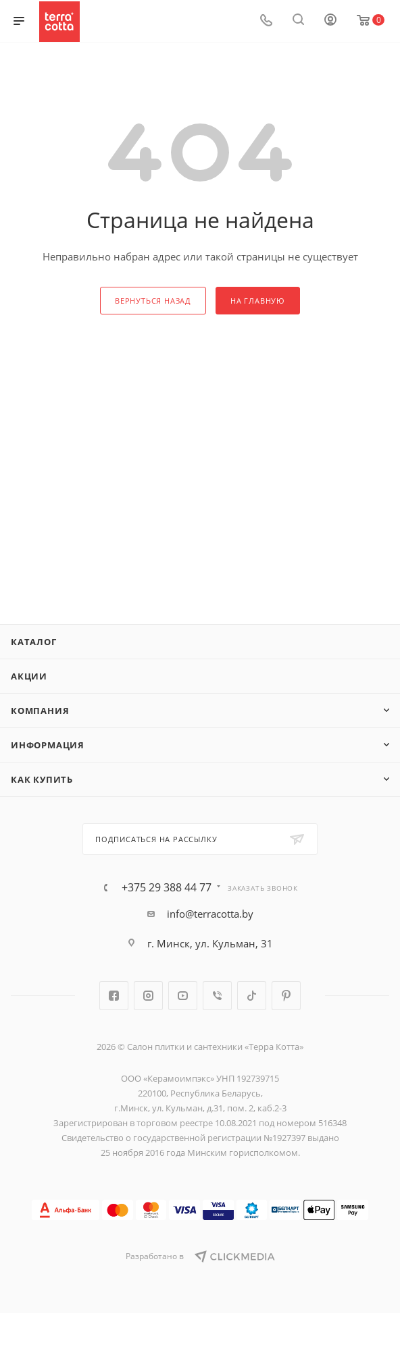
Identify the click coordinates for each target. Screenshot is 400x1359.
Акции (29, 676)
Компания (40, 710)
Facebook (113, 995)
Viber (217, 995)
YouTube (182, 995)
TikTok (251, 995)
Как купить (42, 779)
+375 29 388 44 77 (166, 887)
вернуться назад (153, 301)
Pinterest (286, 995)
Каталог (34, 642)
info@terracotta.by (210, 913)
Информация (47, 745)
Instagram (148, 995)
